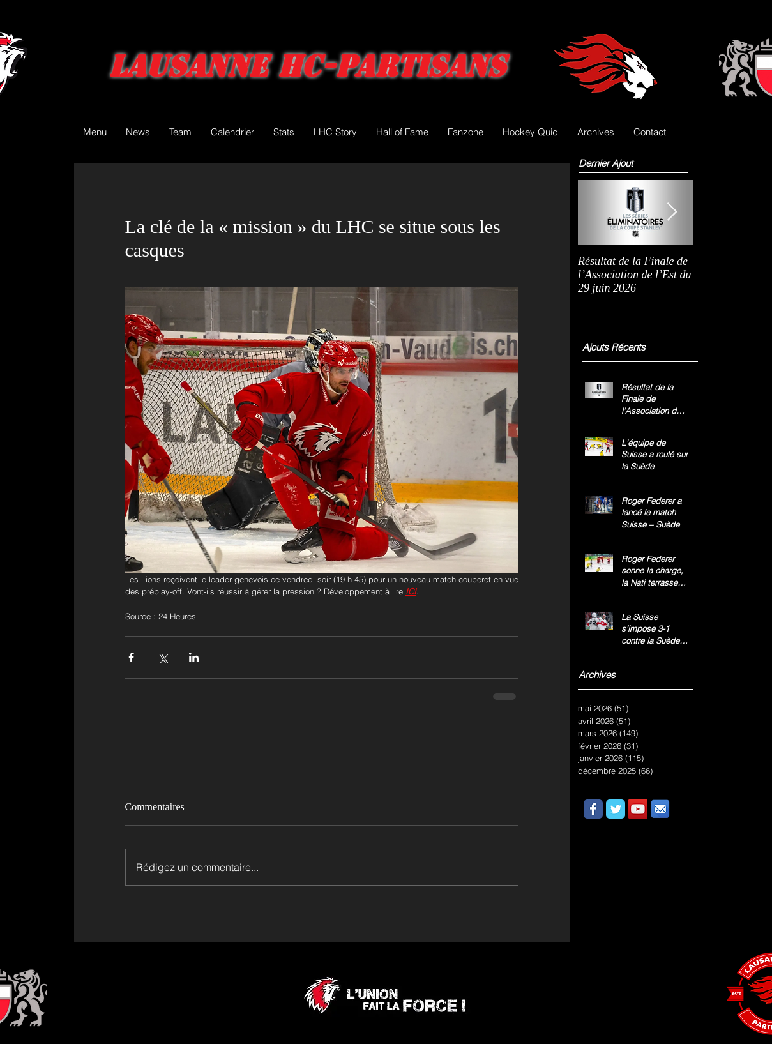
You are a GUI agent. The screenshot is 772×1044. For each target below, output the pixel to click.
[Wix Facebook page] (593, 809)
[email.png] (660, 809)
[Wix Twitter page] (615, 809)
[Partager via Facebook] (131, 657)
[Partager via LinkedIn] (194, 657)
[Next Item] (672, 212)
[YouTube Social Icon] (637, 809)
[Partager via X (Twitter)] (162, 657)
